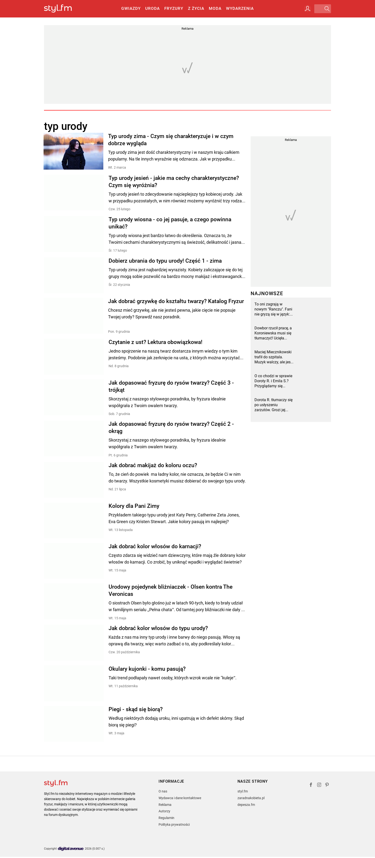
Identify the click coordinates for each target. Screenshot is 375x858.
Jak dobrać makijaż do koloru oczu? (153, 465)
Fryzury (173, 8)
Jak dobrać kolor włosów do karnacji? (155, 547)
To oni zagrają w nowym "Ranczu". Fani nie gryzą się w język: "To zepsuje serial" (273, 309)
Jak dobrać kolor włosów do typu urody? (158, 629)
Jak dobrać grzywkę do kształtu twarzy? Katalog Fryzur (176, 301)
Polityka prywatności (174, 826)
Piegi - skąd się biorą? (136, 710)
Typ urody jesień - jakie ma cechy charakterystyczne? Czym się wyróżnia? (174, 181)
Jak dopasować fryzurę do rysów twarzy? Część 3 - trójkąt (171, 386)
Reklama (165, 806)
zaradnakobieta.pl (251, 799)
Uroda (152, 8)
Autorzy (164, 812)
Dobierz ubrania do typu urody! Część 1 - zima (165, 261)
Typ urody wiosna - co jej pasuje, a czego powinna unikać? (170, 223)
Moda (215, 8)
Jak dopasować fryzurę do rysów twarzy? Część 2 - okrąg (171, 428)
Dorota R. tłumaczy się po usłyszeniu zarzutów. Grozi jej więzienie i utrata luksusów (273, 405)
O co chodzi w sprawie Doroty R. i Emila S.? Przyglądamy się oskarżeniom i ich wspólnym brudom (273, 381)
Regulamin (166, 819)
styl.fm (242, 792)
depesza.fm (246, 806)
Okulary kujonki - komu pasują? (147, 670)
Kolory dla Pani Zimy (134, 506)
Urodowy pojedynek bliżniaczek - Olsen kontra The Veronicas (170, 591)
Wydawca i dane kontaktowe (180, 799)
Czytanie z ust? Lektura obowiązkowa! (155, 342)
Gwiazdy (131, 8)
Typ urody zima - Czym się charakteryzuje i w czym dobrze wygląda (171, 140)
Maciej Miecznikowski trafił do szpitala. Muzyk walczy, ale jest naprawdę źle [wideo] (273, 357)
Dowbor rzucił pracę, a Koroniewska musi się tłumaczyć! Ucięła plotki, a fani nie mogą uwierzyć (273, 333)
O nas (163, 792)
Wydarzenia (240, 8)
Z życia (196, 8)
